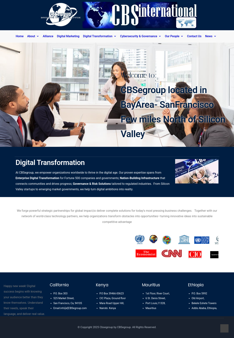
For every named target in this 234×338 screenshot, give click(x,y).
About (33, 36)
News (210, 36)
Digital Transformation (99, 36)
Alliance (48, 36)
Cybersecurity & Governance (140, 36)
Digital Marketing (68, 36)
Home (20, 36)
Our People (174, 36)
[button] (34, 36)
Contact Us (194, 36)
